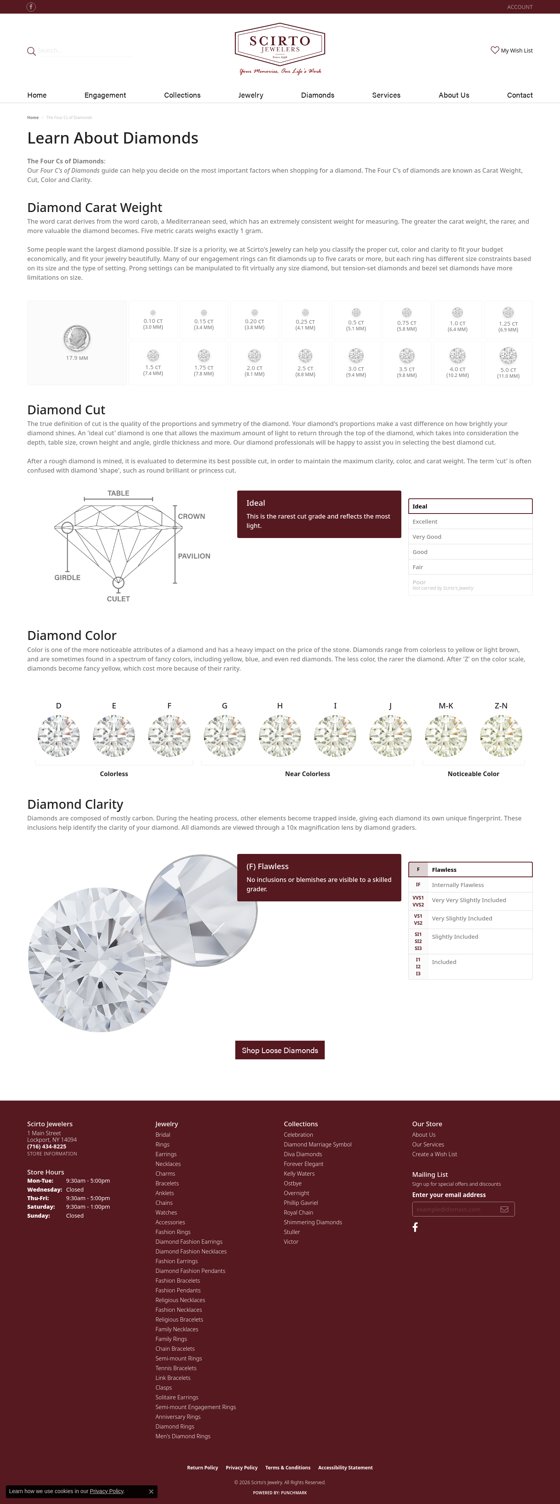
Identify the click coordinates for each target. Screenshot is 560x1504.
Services (386, 94)
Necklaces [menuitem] (168, 1163)
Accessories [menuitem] (170, 1222)
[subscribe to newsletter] (504, 1209)
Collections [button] (182, 94)
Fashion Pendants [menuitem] (178, 1290)
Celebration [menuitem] (298, 1134)
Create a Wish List (434, 1154)
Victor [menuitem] (291, 1241)
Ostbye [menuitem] (293, 1183)
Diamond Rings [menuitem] (175, 1426)
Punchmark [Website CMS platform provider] (294, 1492)
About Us (454, 94)
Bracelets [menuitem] (167, 1183)
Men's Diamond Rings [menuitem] (183, 1436)
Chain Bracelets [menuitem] (175, 1348)
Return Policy (202, 1467)
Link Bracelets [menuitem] (173, 1377)
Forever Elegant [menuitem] (304, 1163)
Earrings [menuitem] (166, 1154)
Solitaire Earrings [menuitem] (177, 1397)
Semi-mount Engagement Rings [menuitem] (196, 1407)
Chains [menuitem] (164, 1202)
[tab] (470, 506)
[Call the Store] (46, 1146)
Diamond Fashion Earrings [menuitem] (189, 1241)
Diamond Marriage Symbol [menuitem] (318, 1144)
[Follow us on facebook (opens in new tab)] (31, 7)
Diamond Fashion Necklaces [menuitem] (191, 1251)
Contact (520, 94)
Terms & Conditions (288, 1467)
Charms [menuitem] (165, 1173)
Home (37, 94)
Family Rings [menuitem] (171, 1339)
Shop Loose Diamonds (280, 1049)
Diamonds (317, 94)
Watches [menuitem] (166, 1212)
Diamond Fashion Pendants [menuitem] (190, 1270)
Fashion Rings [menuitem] (173, 1232)
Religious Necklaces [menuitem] (180, 1300)
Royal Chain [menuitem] (298, 1212)
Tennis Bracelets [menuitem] (176, 1368)
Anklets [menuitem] (165, 1193)
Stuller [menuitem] (292, 1232)
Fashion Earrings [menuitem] (177, 1261)
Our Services (428, 1144)
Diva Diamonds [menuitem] (303, 1154)
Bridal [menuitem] (163, 1134)
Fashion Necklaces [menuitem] (179, 1309)
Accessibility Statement (345, 1467)
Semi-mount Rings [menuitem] (179, 1358)
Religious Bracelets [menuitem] (179, 1319)
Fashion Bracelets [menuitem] (178, 1280)
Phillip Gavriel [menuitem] (301, 1202)
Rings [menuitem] (163, 1144)
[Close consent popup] (151, 1491)
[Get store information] (52, 1153)
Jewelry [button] (250, 94)
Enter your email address (449, 1195)
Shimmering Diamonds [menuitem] (313, 1222)
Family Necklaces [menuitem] (177, 1329)
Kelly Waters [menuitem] (299, 1173)
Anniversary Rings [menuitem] (178, 1416)
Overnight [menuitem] (296, 1193)
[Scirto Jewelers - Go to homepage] (280, 50)
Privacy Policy (242, 1467)
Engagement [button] (105, 94)
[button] (519, 7)
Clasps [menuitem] (164, 1387)
